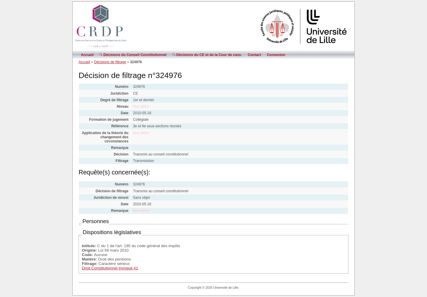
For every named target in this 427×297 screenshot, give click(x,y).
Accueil (87, 55)
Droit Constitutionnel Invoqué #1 (110, 268)
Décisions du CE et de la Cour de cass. (207, 55)
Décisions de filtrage (110, 62)
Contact (254, 55)
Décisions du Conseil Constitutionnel (132, 55)
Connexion (276, 55)
